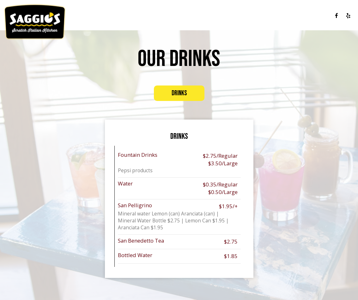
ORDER (321, 16)
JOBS (305, 16)
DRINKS (219, 16)
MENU (202, 16)
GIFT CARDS (285, 16)
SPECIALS (240, 16)
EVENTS (262, 16)
